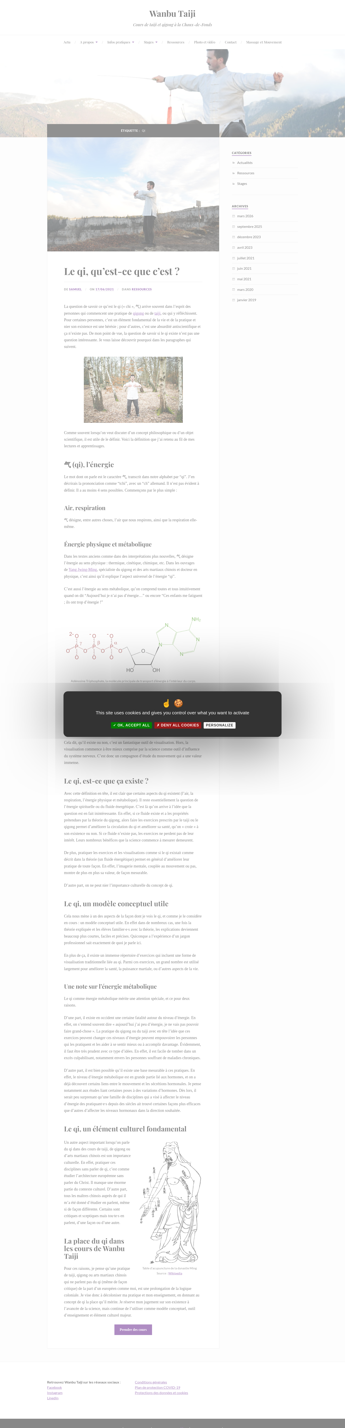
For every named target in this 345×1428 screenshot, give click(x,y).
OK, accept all (131, 725)
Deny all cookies (178, 725)
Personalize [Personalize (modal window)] (219, 725)
